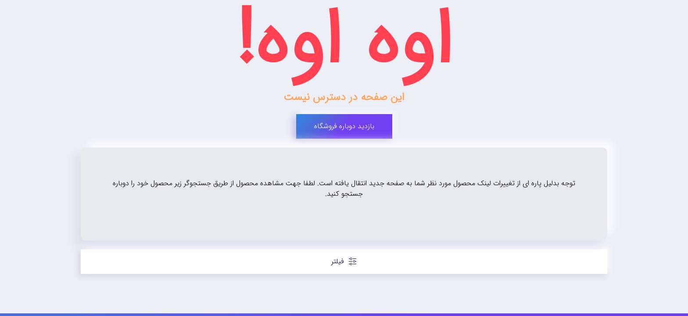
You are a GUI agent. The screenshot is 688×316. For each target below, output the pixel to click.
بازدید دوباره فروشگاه (344, 126)
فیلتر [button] (344, 261)
